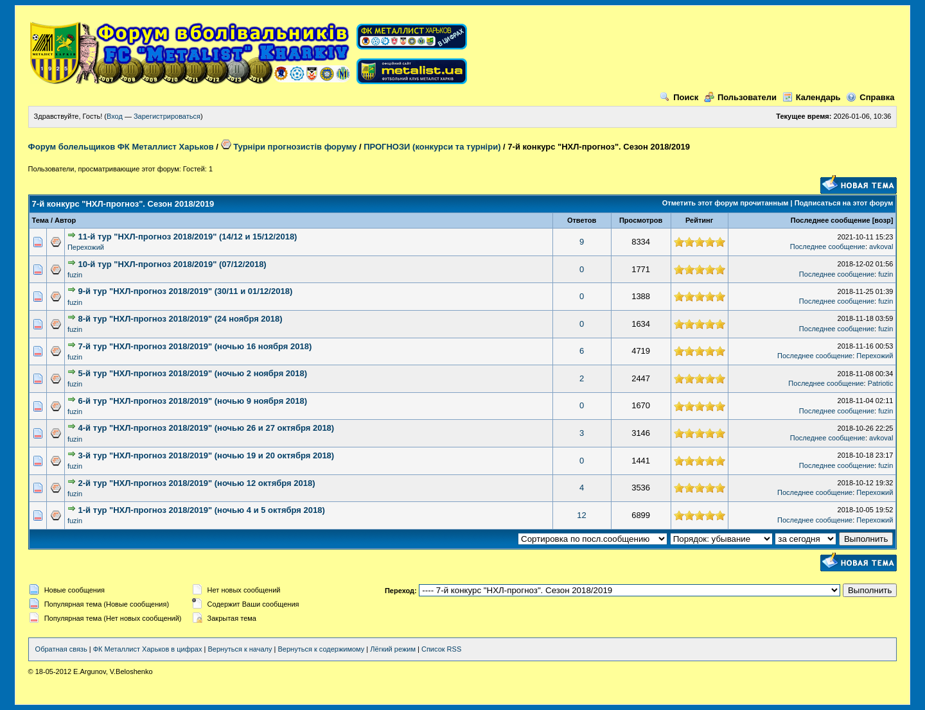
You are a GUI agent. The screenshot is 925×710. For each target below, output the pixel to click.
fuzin (74, 275)
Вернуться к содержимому (321, 649)
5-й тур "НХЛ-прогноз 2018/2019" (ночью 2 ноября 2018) (193, 373)
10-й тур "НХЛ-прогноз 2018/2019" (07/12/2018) (172, 264)
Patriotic (881, 383)
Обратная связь (61, 649)
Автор (65, 220)
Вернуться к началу (239, 649)
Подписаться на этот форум (844, 203)
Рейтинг (699, 220)
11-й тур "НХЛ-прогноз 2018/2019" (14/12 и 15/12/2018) (187, 236)
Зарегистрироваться (167, 116)
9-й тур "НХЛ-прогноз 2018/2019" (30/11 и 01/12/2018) (185, 291)
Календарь (811, 97)
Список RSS (441, 649)
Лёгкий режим (393, 649)
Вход (115, 116)
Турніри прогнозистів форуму (289, 147)
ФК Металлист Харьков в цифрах (147, 649)
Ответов (581, 220)
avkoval (881, 246)
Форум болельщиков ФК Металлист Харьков (121, 147)
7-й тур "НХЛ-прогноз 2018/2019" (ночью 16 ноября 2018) (195, 346)
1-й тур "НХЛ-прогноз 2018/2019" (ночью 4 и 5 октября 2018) (201, 510)
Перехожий (85, 247)
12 (581, 515)
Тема (40, 220)
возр (882, 220)
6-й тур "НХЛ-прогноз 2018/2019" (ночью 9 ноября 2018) (193, 401)
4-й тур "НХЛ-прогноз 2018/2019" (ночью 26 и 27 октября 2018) (206, 428)
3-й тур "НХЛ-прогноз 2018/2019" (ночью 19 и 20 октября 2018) (206, 455)
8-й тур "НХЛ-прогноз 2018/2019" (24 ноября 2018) (180, 319)
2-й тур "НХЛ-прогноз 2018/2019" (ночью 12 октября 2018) (196, 483)
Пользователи (740, 97)
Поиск (679, 97)
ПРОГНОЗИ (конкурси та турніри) (432, 147)
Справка (870, 97)
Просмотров (640, 220)
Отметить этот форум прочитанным (725, 203)
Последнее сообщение (830, 220)
